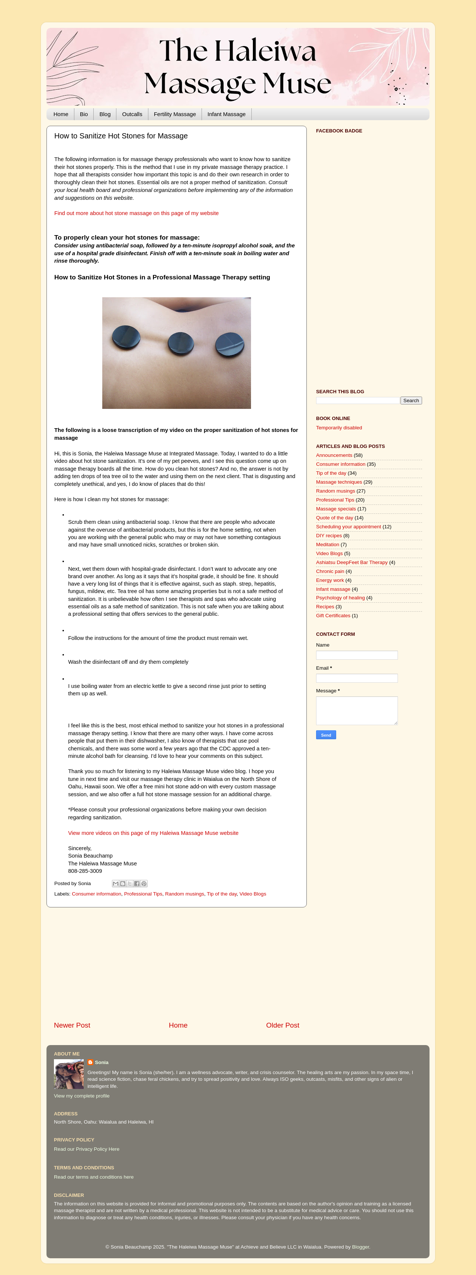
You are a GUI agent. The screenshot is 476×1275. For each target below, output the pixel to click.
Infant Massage (227, 114)
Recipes (325, 606)
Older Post (282, 1025)
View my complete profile (82, 1096)
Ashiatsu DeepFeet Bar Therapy (352, 562)
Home (61, 114)
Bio (84, 114)
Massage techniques (339, 482)
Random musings (184, 894)
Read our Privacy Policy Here (86, 1149)
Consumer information (96, 894)
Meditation (327, 544)
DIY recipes (329, 535)
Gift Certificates (333, 615)
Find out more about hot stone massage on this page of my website (136, 213)
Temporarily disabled (339, 427)
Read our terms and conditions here (94, 1177)
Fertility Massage (175, 114)
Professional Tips (143, 894)
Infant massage (333, 589)
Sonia (102, 1062)
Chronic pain (330, 571)
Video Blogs (252, 894)
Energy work (330, 580)
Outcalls (132, 114)
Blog (104, 114)
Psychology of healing (340, 597)
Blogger (360, 1247)
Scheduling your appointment (348, 526)
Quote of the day (334, 517)
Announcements (334, 455)
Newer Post (72, 1025)
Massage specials (336, 509)
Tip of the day (222, 894)
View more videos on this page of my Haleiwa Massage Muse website (153, 833)
